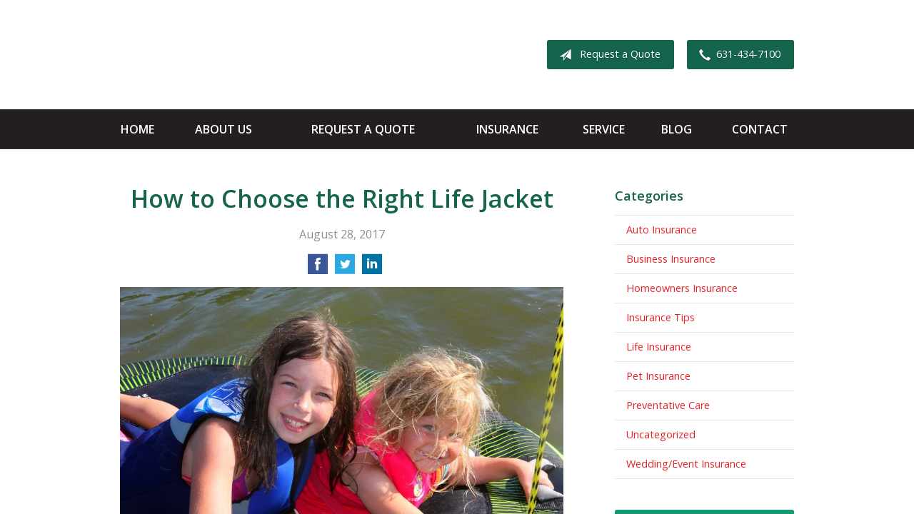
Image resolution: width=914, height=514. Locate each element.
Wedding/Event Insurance (686, 463)
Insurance (507, 129)
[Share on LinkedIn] (372, 268)
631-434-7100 (736, 55)
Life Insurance (658, 346)
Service (604, 129)
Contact (760, 129)
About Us (223, 129)
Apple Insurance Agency (232, 54)
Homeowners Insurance (682, 288)
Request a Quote (607, 55)
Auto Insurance (661, 229)
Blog (676, 129)
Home (137, 129)
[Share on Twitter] (345, 268)
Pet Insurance (658, 376)
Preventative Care (668, 405)
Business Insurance (670, 259)
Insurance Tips (660, 317)
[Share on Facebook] (318, 268)
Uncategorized (660, 434)
